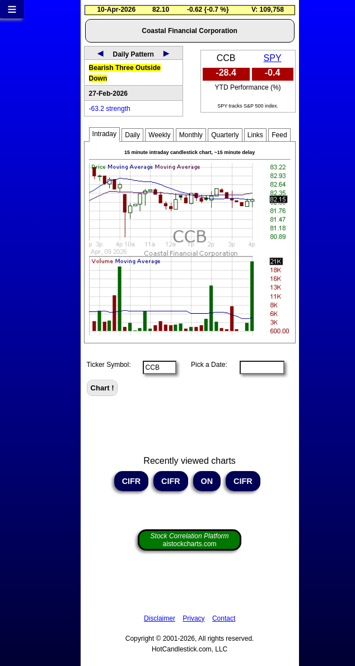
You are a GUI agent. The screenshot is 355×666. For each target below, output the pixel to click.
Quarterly (225, 135)
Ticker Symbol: (109, 365)
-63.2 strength (109, 109)
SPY (273, 58)
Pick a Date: (205, 365)
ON (207, 481)
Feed (279, 135)
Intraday (104, 134)
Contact (223, 618)
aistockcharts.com (190, 540)
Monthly (191, 135)
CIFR (131, 481)
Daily (132, 135)
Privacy (193, 618)
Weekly (159, 135)
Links (255, 135)
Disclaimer (159, 618)
